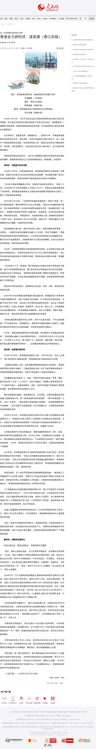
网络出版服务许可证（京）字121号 (63, 727)
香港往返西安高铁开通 (79, 54)
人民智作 (52, 699)
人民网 (2, 24)
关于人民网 (22, 712)
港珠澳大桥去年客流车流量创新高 (83, 40)
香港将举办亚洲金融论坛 (80, 83)
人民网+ (21, 699)
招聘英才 (35, 712)
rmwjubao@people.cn (74, 719)
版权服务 (53, 712)
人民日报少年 (13, 699)
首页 (1, 18)
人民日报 (4, 699)
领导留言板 (37, 699)
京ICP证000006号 (80, 727)
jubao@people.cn (66, 715)
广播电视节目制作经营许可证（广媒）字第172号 (65, 723)
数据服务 (60, 712)
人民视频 (44, 699)
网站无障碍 (70, 18)
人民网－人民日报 (26, 48)
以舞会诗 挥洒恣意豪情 (79, 44)
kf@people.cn (31, 719)
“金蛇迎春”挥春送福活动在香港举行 (83, 49)
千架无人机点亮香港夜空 (80, 71)
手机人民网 (29, 699)
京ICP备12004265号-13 (87, 723)
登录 (92, 18)
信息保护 (78, 712)
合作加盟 (47, 712)
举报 (75, 18)
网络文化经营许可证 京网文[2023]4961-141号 (39, 727)
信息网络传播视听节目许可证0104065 (14, 727)
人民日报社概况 (13, 712)
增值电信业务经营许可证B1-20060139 (38, 723)
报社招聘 (29, 712)
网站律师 (72, 712)
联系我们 (84, 712)
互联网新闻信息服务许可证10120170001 (13, 723)
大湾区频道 (10, 24)
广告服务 (41, 712)
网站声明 (66, 712)
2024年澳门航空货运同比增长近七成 (83, 66)
